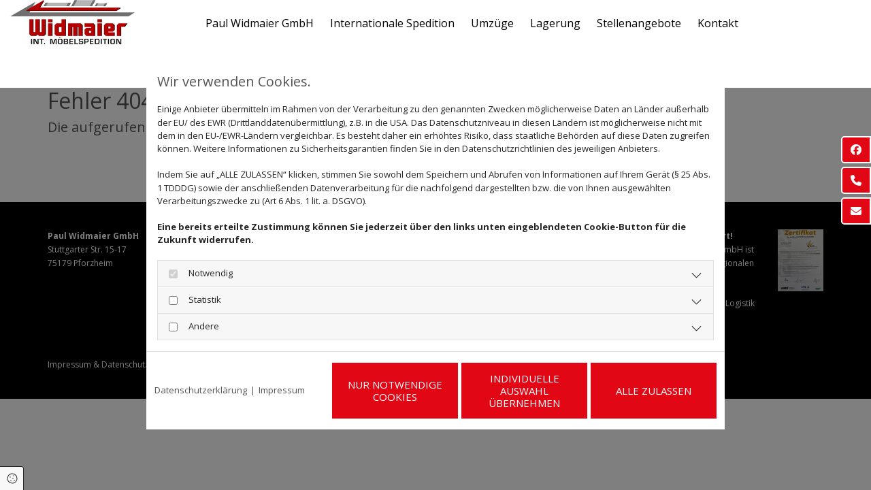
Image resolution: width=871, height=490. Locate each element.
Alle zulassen (653, 390)
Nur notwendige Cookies (395, 391)
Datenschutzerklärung (200, 390)
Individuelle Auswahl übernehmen (524, 391)
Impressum (282, 390)
